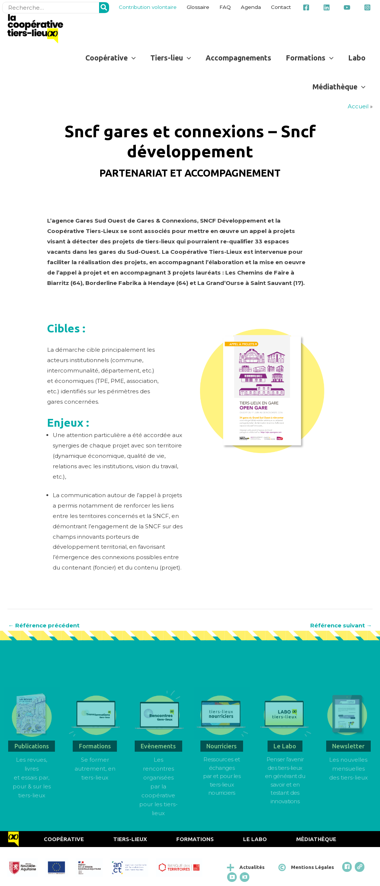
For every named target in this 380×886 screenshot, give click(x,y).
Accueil (358, 106)
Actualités (252, 867)
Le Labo (255, 839)
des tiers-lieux (348, 777)
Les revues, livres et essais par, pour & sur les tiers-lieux (32, 777)
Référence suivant (341, 625)
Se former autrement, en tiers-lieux (95, 768)
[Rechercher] (104, 7)
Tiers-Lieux (130, 839)
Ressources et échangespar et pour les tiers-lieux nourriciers (222, 776)
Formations (195, 839)
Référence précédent (43, 625)
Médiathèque (316, 839)
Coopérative (64, 839)
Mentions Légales (312, 867)
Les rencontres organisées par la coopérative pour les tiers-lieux (158, 786)
